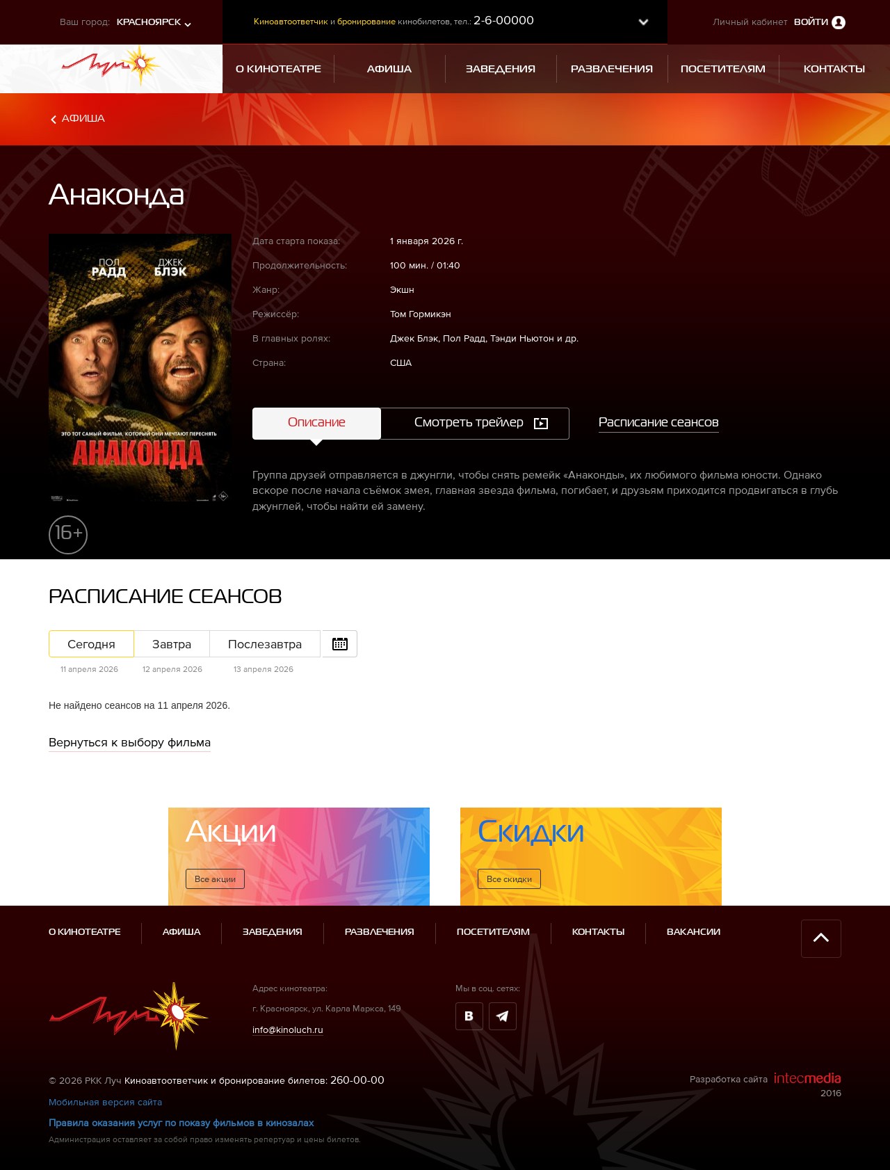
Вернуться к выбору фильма (130, 742)
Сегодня (91, 643)
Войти (811, 22)
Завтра (171, 643)
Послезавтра (265, 643)
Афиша (83, 118)
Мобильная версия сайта (105, 1101)
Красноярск (149, 22)
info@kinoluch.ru (287, 1028)
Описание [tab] (317, 423)
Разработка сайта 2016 (765, 1085)
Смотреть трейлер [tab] (469, 423)
